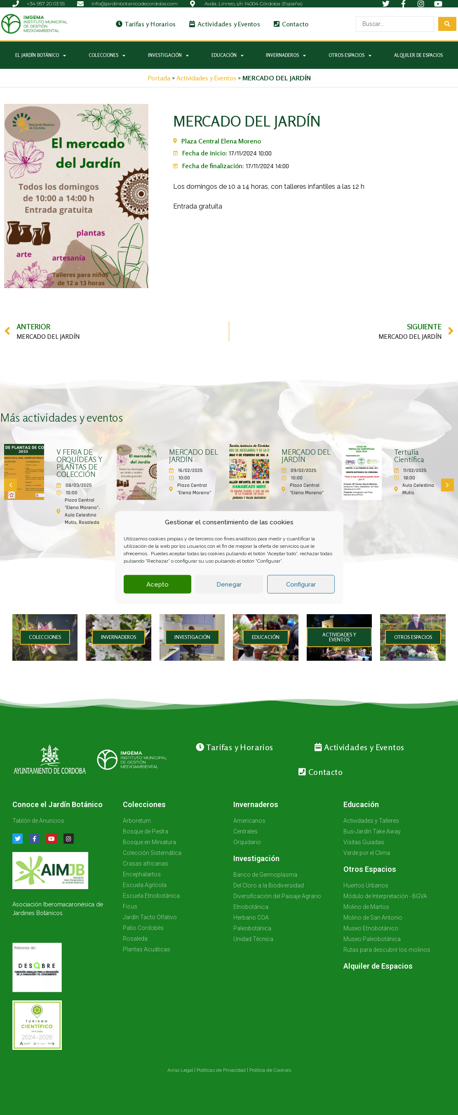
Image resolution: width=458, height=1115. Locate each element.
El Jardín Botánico (40, 55)
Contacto (291, 24)
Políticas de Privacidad (221, 1070)
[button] (10, 485)
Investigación (168, 55)
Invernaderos (286, 55)
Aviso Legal (180, 1070)
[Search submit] (447, 24)
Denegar (229, 584)
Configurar (301, 584)
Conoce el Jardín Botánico (57, 804)
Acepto (157, 584)
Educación (227, 55)
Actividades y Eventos (224, 24)
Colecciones (107, 55)
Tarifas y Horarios (146, 24)
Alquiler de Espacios (418, 55)
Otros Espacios (350, 55)
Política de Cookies (270, 1070)
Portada (159, 78)
